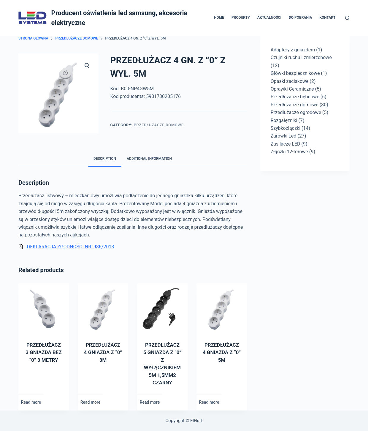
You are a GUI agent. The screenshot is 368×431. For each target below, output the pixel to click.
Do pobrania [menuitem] (300, 17)
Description (104, 159)
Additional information (149, 159)
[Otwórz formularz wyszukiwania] (347, 18)
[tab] (104, 158)
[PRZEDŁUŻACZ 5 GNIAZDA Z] (162, 308)
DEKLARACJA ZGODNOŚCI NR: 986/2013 (70, 247)
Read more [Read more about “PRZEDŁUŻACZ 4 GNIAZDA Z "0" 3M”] (90, 402)
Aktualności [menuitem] (269, 17)
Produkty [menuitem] (240, 17)
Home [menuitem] (219, 17)
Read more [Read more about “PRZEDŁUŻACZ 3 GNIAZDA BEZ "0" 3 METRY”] (31, 402)
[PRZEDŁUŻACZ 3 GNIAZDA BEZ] (43, 308)
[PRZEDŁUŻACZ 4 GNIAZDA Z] (103, 308)
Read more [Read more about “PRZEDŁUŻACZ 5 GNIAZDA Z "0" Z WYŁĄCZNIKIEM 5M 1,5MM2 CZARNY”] (150, 402)
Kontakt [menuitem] (328, 17)
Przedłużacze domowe (159, 125)
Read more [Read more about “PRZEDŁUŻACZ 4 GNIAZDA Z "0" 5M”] (209, 402)
